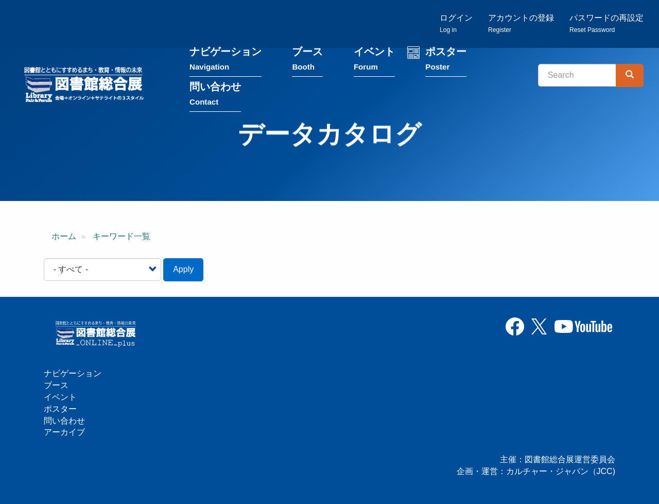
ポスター (445, 61)
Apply (183, 269)
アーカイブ (64, 432)
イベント (374, 61)
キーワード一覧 (121, 236)
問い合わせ (215, 96)
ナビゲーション (225, 61)
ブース (307, 61)
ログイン (456, 23)
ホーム (63, 236)
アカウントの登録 (521, 23)
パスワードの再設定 (606, 23)
